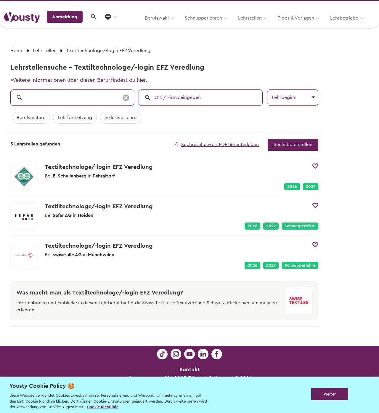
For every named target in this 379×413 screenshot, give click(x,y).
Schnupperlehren (128, 25)
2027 (310, 187)
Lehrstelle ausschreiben (349, 6)
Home (16, 50)
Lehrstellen (175, 25)
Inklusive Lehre (120, 117)
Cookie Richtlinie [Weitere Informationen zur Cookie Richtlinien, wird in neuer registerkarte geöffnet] (102, 407)
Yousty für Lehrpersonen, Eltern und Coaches (264, 6)
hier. (142, 80)
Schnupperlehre (300, 226)
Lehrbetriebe (269, 25)
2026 (292, 187)
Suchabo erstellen (293, 144)
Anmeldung (323, 25)
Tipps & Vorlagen (221, 25)
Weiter (330, 394)
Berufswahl (82, 25)
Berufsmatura (31, 117)
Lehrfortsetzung (75, 117)
